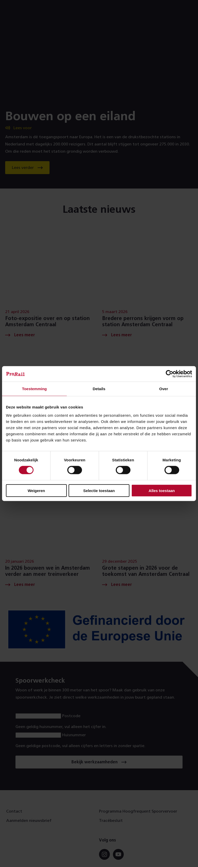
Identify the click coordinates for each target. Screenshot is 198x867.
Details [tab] (99, 389)
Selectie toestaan (99, 490)
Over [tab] (163, 389)
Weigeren (36, 490)
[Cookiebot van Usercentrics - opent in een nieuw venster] (169, 374)
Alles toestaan (161, 490)
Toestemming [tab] (34, 389)
